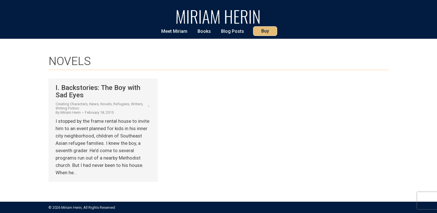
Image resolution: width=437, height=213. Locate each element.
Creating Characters (72, 104)
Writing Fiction (67, 108)
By (68, 112)
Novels (106, 104)
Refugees (121, 104)
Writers (137, 104)
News (94, 104)
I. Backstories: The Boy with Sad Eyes (98, 91)
